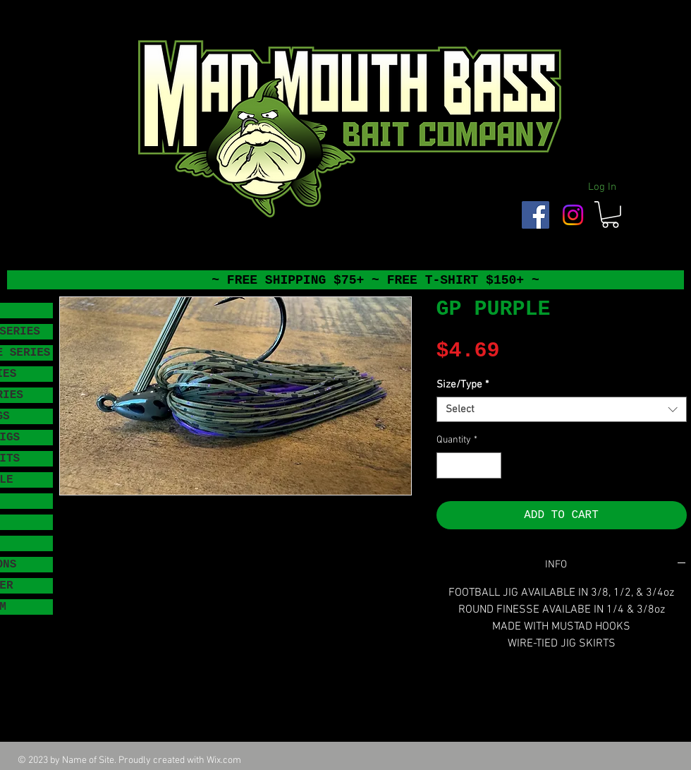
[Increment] (490, 465)
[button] (610, 214)
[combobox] (561, 409)
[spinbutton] (469, 465)
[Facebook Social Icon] (535, 215)
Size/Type (462, 384)
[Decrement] (447, 465)
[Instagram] (573, 215)
